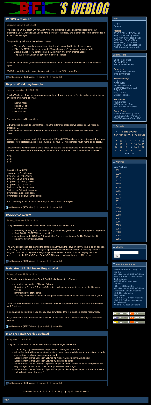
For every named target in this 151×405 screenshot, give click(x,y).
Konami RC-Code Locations (127, 45)
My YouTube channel (124, 64)
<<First (27, 391)
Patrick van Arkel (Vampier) (127, 116)
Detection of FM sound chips (127, 38)
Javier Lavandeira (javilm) (126, 113)
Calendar (119, 126)
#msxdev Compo (122, 74)
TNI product (86, 255)
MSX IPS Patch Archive (125, 106)
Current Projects (122, 95)
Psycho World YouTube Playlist (58, 201)
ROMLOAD (119, 83)
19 (130, 147)
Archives (118, 162)
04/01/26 (129, 153)
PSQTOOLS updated (124, 286)
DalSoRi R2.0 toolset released (128, 297)
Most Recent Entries (124, 264)
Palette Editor (120, 62)
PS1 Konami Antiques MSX (127, 47)
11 (63, 391)
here (73, 255)
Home (117, 24)
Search (117, 26)
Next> (78, 391)
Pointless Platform (122, 85)
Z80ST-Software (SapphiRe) (127, 118)
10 (59, 391)
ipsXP (51, 33)
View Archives (120, 167)
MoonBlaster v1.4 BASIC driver (129, 274)
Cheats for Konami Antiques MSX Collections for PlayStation (127, 292)
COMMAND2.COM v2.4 (125, 88)
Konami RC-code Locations (127, 305)
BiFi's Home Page (70, 71)
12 (67, 391)
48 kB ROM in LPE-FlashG (127, 33)
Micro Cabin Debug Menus (127, 35)
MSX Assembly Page (124, 104)
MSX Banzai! (120, 102)
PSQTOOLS (120, 92)
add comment (14, 77)
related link (57, 77)
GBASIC (118, 90)
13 (72, 391)
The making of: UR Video (126, 42)
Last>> (85, 391)
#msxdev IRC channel (124, 71)
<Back (35, 391)
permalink (43, 77)
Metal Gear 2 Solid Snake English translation (80, 317)
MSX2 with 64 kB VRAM (125, 40)
